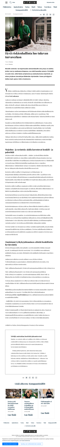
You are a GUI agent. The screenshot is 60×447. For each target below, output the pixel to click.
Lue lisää (12, 414)
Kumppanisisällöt (52, 423)
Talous (32, 423)
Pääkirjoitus (6, 423)
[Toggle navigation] (6, 2)
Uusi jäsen (38, 423)
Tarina (22, 423)
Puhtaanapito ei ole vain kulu (46, 402)
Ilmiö (27, 423)
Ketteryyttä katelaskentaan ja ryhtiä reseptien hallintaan (13, 405)
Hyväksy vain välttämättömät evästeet (31, 444)
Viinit (45, 423)
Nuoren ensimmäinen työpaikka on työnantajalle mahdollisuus (29, 405)
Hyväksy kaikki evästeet (10, 444)
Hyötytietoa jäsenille (30, 426)
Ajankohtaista (15, 423)
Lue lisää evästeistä (24, 440)
